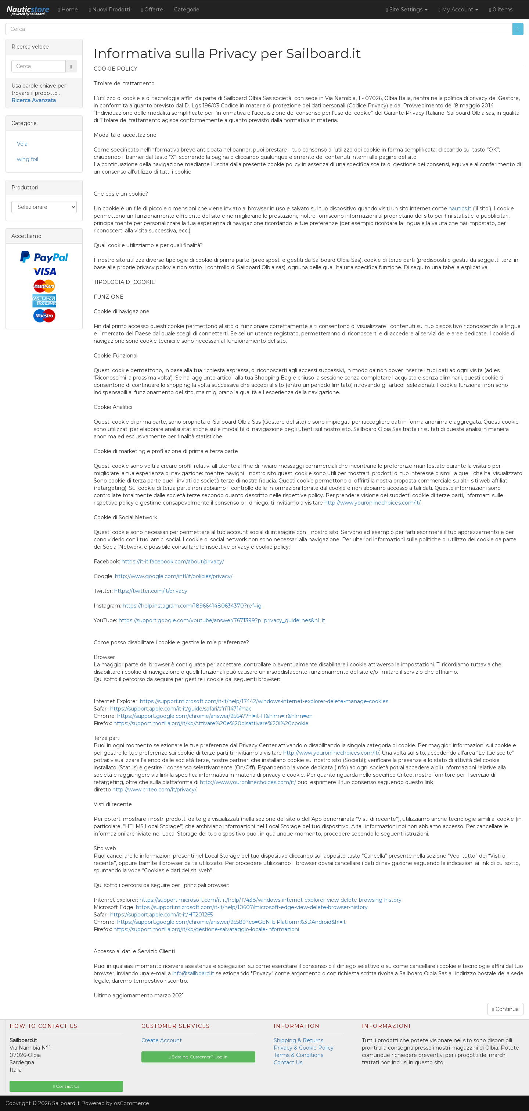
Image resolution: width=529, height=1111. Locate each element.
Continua (505, 1009)
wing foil (27, 159)
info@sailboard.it (193, 973)
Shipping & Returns (298, 1040)
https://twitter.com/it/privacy (150, 591)
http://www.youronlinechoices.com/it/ (372, 502)
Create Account (161, 1040)
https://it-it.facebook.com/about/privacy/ (173, 561)
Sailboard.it (66, 1103)
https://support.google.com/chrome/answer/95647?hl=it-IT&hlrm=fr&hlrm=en (215, 716)
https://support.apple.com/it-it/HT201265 (161, 914)
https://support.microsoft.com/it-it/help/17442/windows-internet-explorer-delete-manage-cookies (264, 701)
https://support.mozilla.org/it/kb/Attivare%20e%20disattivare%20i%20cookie (211, 723)
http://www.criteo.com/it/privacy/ (154, 789)
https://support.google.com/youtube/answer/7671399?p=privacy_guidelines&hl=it (222, 620)
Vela (22, 143)
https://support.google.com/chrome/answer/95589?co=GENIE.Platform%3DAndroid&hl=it (231, 922)
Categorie (186, 9)
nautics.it (460, 208)
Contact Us (288, 1062)
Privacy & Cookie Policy (304, 1047)
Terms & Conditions (298, 1055)
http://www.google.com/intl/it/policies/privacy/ (174, 576)
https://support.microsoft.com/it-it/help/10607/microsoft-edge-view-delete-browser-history (252, 907)
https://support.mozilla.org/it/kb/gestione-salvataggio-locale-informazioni (206, 929)
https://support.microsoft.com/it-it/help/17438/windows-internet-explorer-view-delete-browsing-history (271, 900)
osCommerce (131, 1103)
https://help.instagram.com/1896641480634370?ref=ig (192, 605)
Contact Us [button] (66, 1086)
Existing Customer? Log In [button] (198, 1057)
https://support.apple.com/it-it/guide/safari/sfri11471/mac (181, 708)
